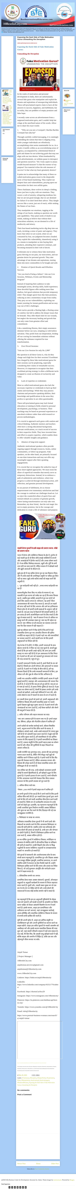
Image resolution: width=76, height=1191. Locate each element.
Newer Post (21, 1164)
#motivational (35, 1080)
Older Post (55, 1164)
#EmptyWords (41, 1078)
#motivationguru (44, 1080)
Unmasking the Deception (29, 1085)
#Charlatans (25, 1078)
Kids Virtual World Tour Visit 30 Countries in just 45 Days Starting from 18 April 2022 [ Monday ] (7, 96)
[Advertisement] (38, 1146)
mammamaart (57, 1180)
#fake (19, 1080)
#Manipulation (25, 1080)
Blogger (72, 1180)
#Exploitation (50, 1078)
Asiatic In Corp (68, 101)
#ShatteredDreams (22, 1082)
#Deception (33, 1078)
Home (38, 1164)
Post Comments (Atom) (42, 1169)
